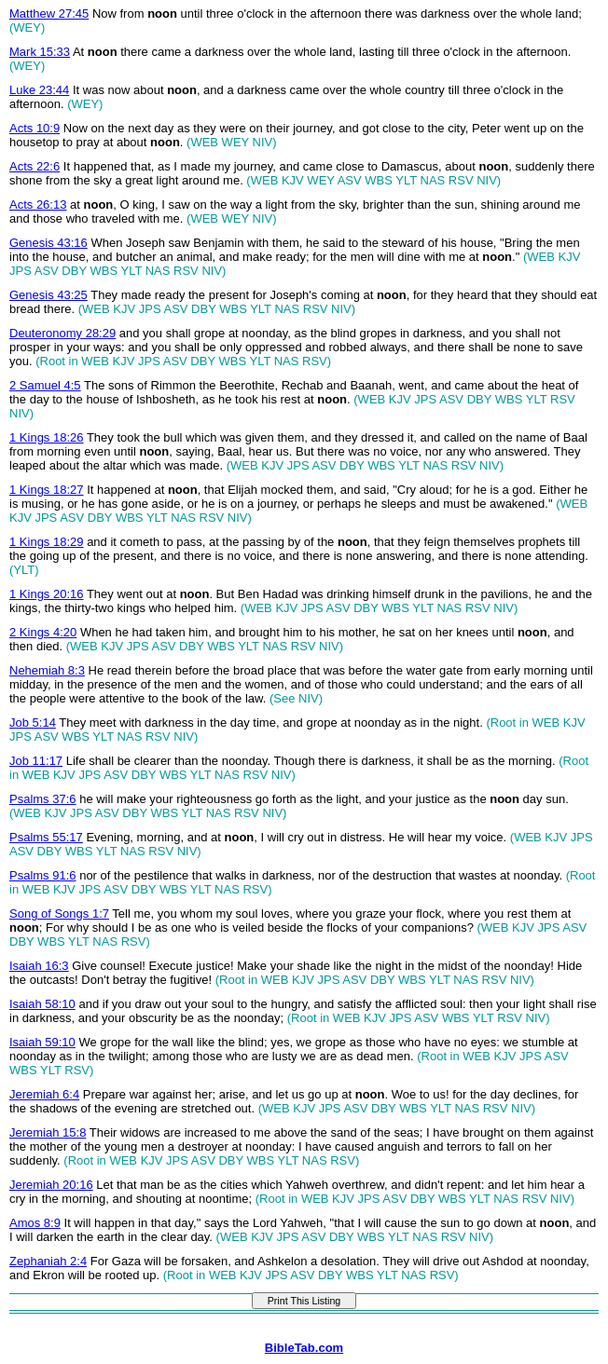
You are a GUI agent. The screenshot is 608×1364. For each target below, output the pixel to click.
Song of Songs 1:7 (59, 914)
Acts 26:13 (37, 204)
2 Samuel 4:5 (45, 385)
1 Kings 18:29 (46, 542)
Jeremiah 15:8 (47, 1132)
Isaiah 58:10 (42, 1004)
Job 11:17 (35, 761)
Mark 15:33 (39, 52)
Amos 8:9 (35, 1223)
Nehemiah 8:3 (47, 670)
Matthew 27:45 (49, 13)
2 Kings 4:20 (42, 632)
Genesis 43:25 (48, 295)
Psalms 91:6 (42, 875)
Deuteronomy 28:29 (62, 333)
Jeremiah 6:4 (44, 1094)
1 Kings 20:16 (46, 594)
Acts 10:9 (34, 128)
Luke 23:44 (39, 90)
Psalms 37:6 (42, 799)
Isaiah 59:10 (42, 1042)
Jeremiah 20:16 (51, 1185)
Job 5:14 (32, 723)
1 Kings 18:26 (46, 437)
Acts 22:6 (34, 166)
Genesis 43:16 (48, 243)
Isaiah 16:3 (39, 966)
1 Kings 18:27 (46, 490)
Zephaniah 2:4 (48, 1261)
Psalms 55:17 (46, 837)
